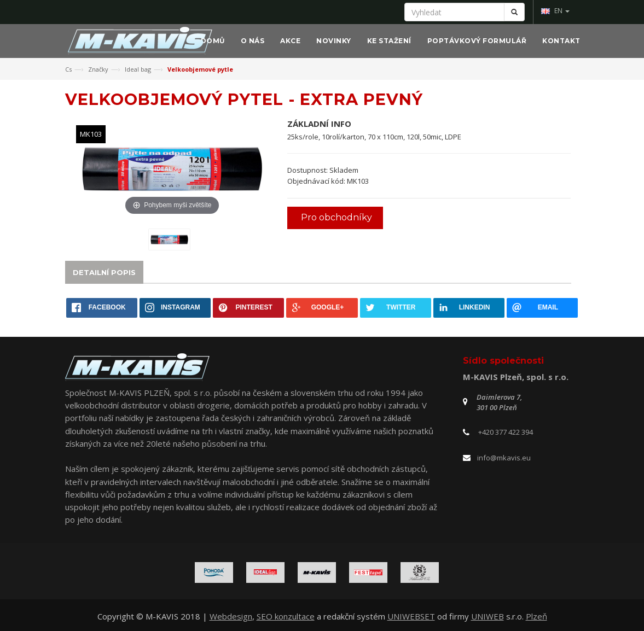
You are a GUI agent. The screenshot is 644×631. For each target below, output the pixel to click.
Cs (68, 69)
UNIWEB (487, 616)
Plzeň (536, 616)
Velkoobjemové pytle (200, 69)
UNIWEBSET (411, 616)
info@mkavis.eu (504, 458)
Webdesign (231, 616)
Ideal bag (138, 69)
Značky (98, 69)
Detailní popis (104, 272)
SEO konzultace (286, 616)
